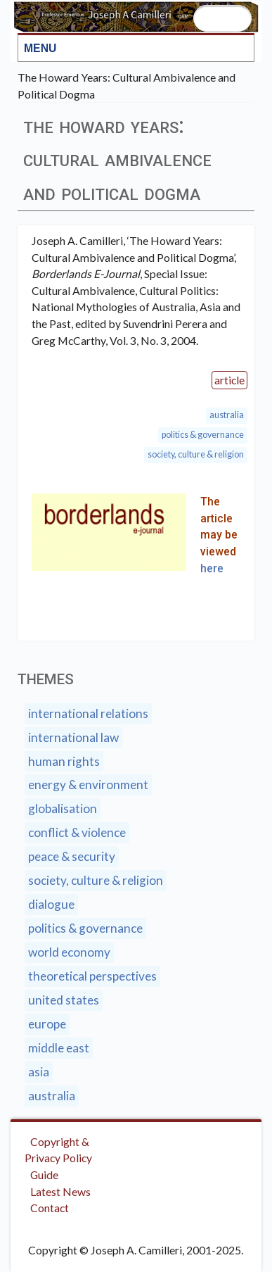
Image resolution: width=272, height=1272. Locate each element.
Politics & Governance (203, 434)
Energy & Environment (88, 784)
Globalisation (62, 808)
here (212, 568)
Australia (226, 415)
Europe (47, 1023)
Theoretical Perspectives (92, 976)
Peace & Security (71, 856)
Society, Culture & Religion (196, 454)
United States (63, 1000)
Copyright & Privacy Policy (58, 1150)
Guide (44, 1174)
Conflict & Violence (77, 832)
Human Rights (64, 761)
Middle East (58, 1047)
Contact (49, 1207)
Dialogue (51, 904)
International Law (73, 737)
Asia (38, 1071)
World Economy (69, 952)
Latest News (60, 1191)
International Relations (88, 713)
